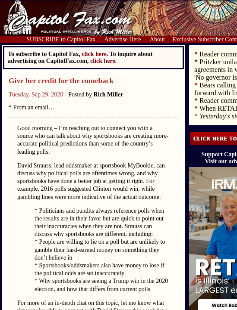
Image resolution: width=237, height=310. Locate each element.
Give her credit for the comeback (61, 81)
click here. (103, 61)
